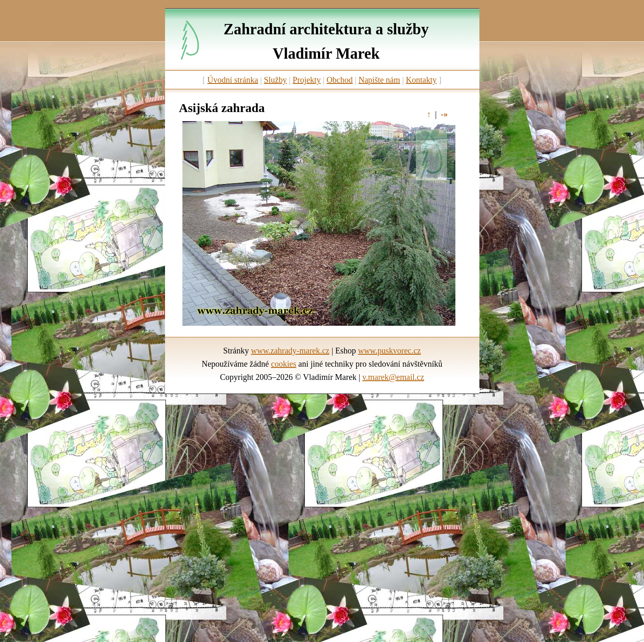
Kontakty (421, 79)
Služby (275, 79)
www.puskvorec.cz (389, 350)
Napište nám (379, 79)
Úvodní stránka (232, 79)
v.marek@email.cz (393, 377)
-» (444, 114)
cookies (283, 363)
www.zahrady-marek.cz (290, 350)
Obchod (339, 79)
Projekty (307, 79)
